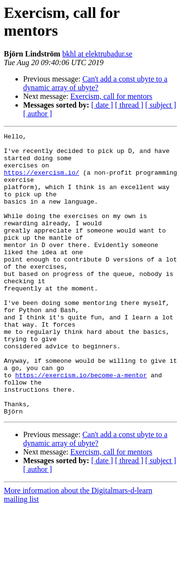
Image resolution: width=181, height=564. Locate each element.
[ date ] (102, 105)
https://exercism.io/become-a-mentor (81, 424)
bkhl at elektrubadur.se (97, 54)
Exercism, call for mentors (111, 96)
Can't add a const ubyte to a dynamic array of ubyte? (95, 83)
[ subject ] (160, 105)
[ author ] (37, 114)
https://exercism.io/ (41, 181)
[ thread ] (129, 105)
